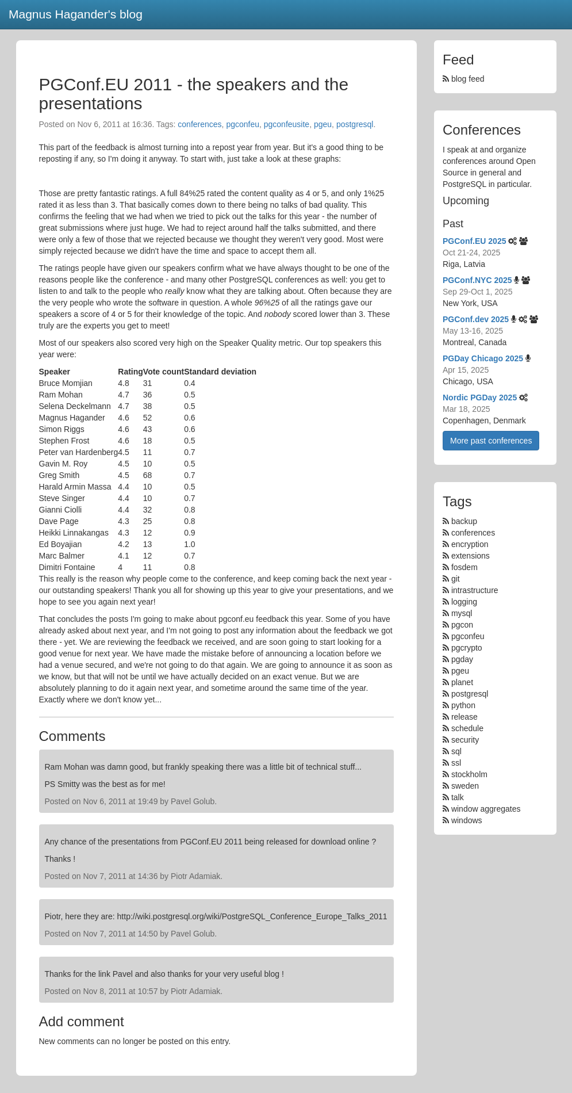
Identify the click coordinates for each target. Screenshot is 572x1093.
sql (456, 751)
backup (464, 521)
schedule (467, 728)
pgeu (323, 124)
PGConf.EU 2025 (474, 241)
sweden (465, 785)
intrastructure (474, 590)
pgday (462, 659)
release (464, 716)
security (465, 739)
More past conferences (491, 440)
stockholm (469, 774)
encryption (470, 544)
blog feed (464, 78)
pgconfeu (242, 124)
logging (464, 601)
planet (462, 682)
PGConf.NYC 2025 (477, 280)
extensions (470, 555)
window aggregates (486, 808)
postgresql (355, 124)
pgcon (462, 624)
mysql (462, 613)
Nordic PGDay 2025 (480, 397)
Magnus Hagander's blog (76, 14)
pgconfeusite (286, 124)
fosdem (464, 567)
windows (466, 820)
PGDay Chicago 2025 (483, 358)
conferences (199, 124)
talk (457, 797)
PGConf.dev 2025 (476, 319)
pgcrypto (466, 647)
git (455, 578)
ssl (456, 762)
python (463, 705)
